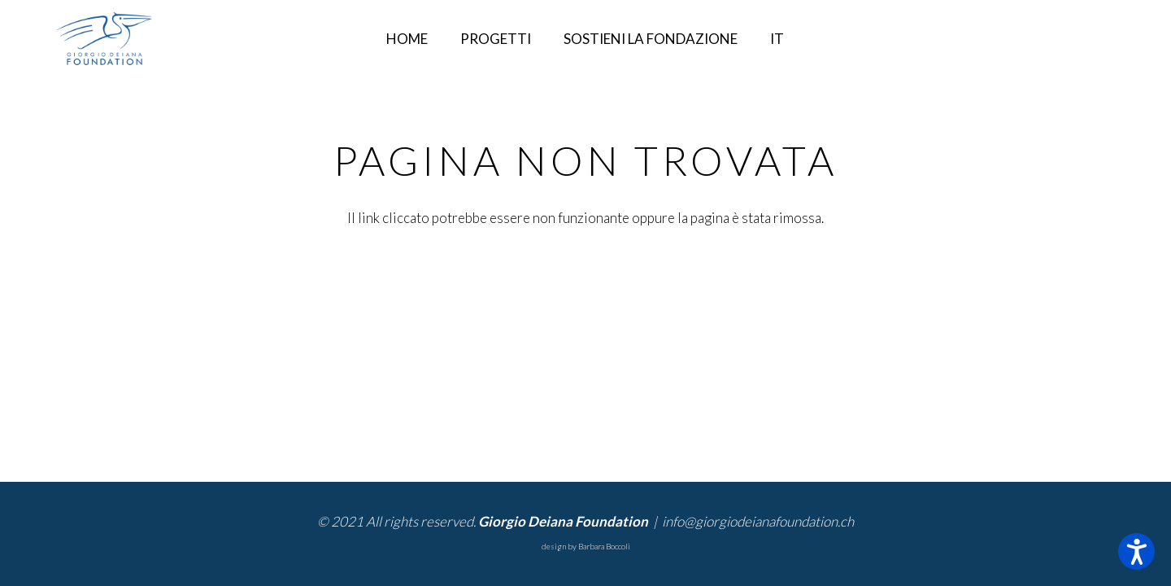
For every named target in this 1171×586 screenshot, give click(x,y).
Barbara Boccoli (604, 546)
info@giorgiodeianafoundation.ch (758, 521)
